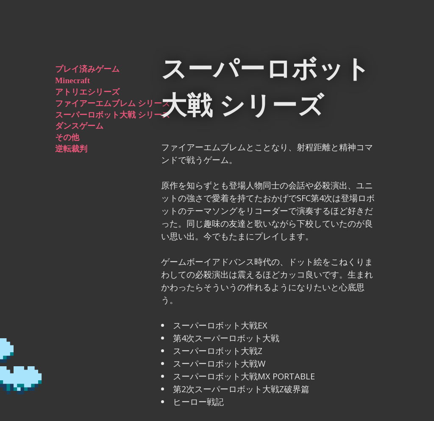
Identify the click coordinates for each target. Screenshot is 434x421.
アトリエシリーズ (87, 91)
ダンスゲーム (79, 125)
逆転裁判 (71, 148)
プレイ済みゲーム (87, 69)
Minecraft (72, 80)
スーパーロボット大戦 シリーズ (112, 114)
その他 (67, 137)
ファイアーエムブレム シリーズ (112, 103)
